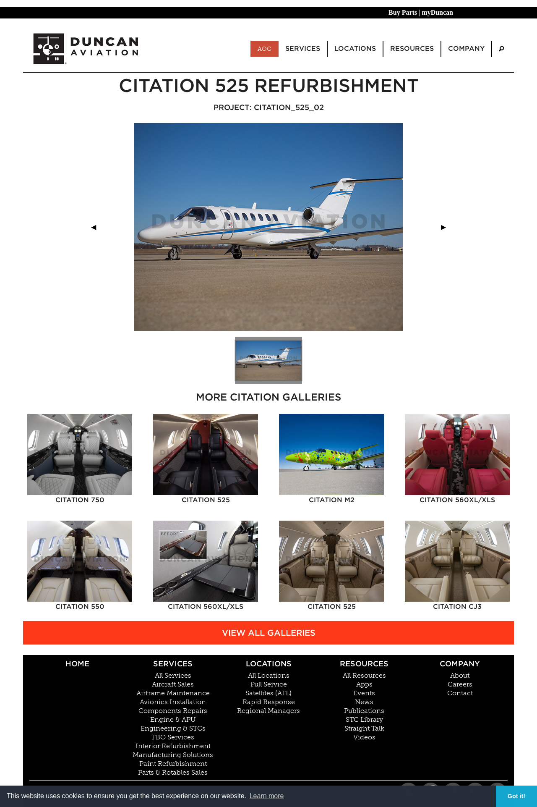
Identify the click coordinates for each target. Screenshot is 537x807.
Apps (364, 684)
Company (460, 663)
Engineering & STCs (173, 728)
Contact (460, 693)
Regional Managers (268, 710)
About (459, 675)
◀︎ (97, 227)
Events (364, 693)
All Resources (364, 675)
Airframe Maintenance (173, 693)
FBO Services (173, 737)
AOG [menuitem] (264, 48)
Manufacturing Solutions (173, 755)
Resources (364, 663)
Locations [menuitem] (355, 48)
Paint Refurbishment (173, 763)
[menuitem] (501, 49)
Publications (364, 710)
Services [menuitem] (302, 48)
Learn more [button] (267, 795)
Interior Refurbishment (173, 746)
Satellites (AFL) (268, 693)
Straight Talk (364, 728)
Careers (460, 684)
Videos (364, 737)
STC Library (364, 719)
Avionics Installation (173, 702)
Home (77, 663)
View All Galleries (268, 633)
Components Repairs (172, 710)
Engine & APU (173, 719)
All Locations (268, 675)
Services (173, 663)
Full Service (268, 684)
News (364, 702)
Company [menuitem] (466, 48)
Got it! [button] (516, 796)
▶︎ (447, 227)
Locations (269, 663)
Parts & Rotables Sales (173, 772)
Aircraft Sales (173, 684)
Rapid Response (268, 702)
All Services (173, 675)
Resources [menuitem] (412, 48)
